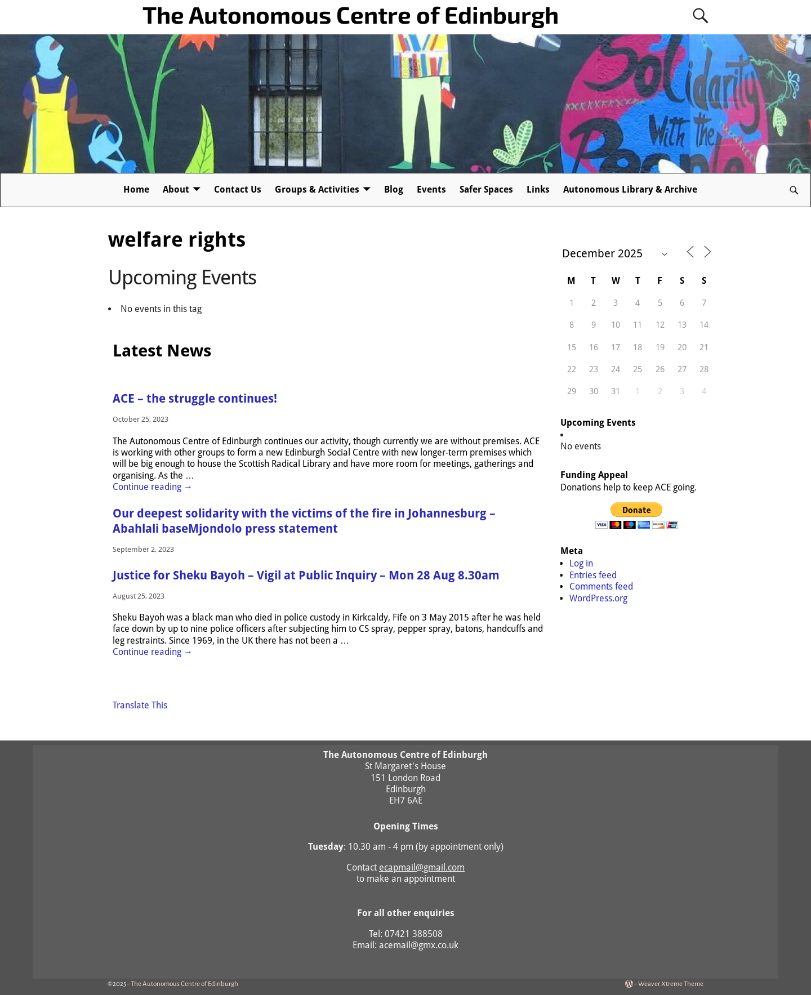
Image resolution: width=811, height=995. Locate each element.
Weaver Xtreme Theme (670, 984)
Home (136, 189)
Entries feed (593, 575)
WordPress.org (598, 598)
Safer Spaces (486, 189)
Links (538, 189)
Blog (393, 189)
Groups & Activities (317, 189)
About (176, 189)
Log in (581, 563)
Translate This (140, 705)
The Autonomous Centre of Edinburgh (350, 14)
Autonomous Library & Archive (630, 189)
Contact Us (237, 189)
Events (431, 189)
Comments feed (601, 586)
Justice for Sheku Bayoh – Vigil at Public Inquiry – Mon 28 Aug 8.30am (306, 575)
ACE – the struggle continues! (195, 398)
